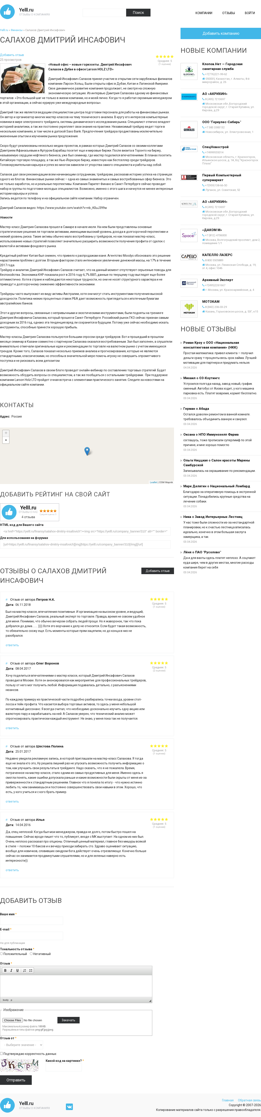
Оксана (189, 434)
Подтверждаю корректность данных (29, 1054)
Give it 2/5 (155, 599)
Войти (250, 13)
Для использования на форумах (24, 538)
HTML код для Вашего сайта (22, 525)
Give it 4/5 (163, 599)
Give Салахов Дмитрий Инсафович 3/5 (165, 56)
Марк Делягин (194, 486)
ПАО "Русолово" (208, 552)
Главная (228, 1100)
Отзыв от (8, 1038)
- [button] (5, 440)
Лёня (187, 552)
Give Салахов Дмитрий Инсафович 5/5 (172, 56)
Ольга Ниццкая (195, 460)
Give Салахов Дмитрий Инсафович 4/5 (168, 56)
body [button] (5, 1000)
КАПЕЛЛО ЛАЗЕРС (217, 255)
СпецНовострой (215, 147)
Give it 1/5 (152, 599)
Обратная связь (249, 1100)
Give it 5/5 (166, 599)
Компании (204, 13)
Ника (187, 517)
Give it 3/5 (159, 599)
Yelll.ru (26, 10)
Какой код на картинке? (65, 1060)
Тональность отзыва (17, 949)
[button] (5, 970)
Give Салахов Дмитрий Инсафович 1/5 (157, 56)
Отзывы (228, 13)
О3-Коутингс (209, 378)
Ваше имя (8, 914)
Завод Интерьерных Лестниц (219, 517)
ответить (12, 645)
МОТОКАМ (210, 302)
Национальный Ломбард (230, 486)
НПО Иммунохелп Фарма (219, 434)
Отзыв (6, 963)
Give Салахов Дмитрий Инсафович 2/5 (161, 56)
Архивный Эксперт (217, 280)
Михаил (189, 378)
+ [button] (6, 433)
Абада (204, 409)
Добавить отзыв (12, 55)
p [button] (11, 1000)
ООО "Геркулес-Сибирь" (221, 122)
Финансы (17, 30)
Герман (189, 409)
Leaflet (153, 482)
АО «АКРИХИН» (215, 94)
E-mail (6, 929)
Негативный (42, 954)
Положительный (15, 954)
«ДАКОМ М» (212, 230)
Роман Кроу (192, 343)
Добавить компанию (220, 33)
